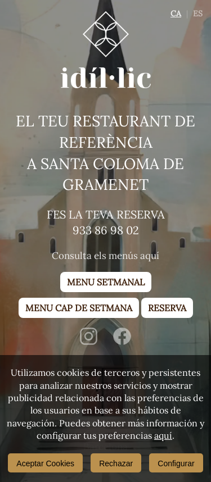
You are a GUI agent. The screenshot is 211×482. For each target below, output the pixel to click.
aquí (163, 435)
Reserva (167, 307)
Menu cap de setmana (78, 307)
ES (198, 13)
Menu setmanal (106, 282)
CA (175, 13)
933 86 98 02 (106, 230)
